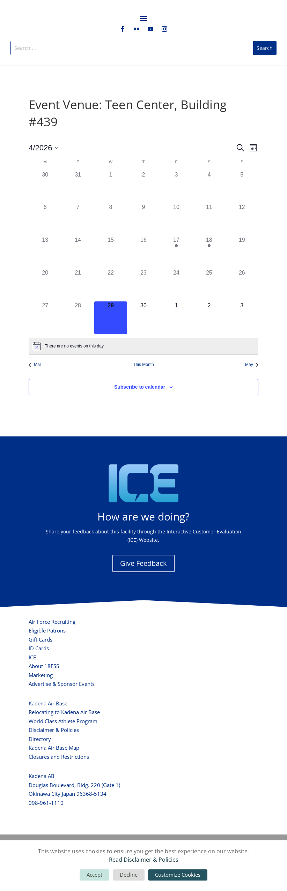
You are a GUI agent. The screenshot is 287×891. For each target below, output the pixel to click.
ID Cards (39, 648)
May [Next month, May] (251, 364)
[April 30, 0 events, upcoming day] (143, 317)
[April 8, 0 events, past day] (110, 219)
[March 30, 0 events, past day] (45, 187)
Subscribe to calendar (139, 387)
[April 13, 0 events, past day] (45, 252)
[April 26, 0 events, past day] (242, 285)
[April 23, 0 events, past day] (143, 285)
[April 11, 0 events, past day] (209, 219)
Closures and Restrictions (59, 756)
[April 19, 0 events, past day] (242, 252)
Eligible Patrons (47, 630)
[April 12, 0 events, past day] (242, 219)
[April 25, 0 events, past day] (209, 285)
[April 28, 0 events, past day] (77, 317)
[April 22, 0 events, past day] (110, 285)
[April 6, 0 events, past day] (45, 219)
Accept (94, 874)
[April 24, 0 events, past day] (176, 285)
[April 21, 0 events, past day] (77, 285)
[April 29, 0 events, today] (110, 317)
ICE (32, 657)
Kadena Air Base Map (54, 747)
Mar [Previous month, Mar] (35, 364)
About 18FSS (44, 665)
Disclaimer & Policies (54, 729)
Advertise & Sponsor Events (62, 683)
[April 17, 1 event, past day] (176, 252)
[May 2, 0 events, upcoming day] (209, 317)
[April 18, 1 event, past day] (209, 252)
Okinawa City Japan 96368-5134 (67, 793)
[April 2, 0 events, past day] (143, 187)
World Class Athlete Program (63, 721)
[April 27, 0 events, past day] (45, 317)
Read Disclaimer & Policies (143, 859)
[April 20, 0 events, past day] (45, 285)
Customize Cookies (177, 874)
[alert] (143, 346)
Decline (129, 874)
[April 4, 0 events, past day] (209, 187)
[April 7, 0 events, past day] (77, 219)
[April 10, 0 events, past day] (176, 219)
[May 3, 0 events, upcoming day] (242, 317)
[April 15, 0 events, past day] (110, 252)
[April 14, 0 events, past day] (77, 252)
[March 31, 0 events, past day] (77, 187)
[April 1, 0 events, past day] (110, 187)
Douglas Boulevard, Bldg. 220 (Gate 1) (74, 784)
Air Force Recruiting (52, 621)
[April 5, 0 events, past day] (242, 187)
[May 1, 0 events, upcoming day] (176, 317)
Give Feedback (143, 563)
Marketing (41, 675)
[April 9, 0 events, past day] (143, 219)
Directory (40, 738)
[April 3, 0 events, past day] (176, 187)
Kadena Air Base (48, 703)
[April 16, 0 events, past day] (143, 252)
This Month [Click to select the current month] (143, 364)
